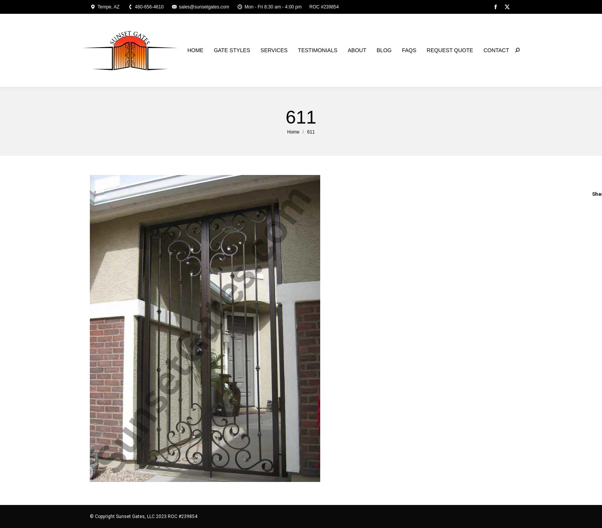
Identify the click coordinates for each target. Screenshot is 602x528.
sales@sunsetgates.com (200, 6)
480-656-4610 (145, 6)
